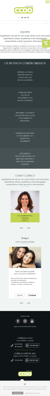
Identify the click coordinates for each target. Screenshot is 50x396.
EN (22, 17)
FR (28, 17)
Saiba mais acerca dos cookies (32, 393)
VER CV (25, 220)
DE (25, 17)
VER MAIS (20, 295)
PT (19, 17)
